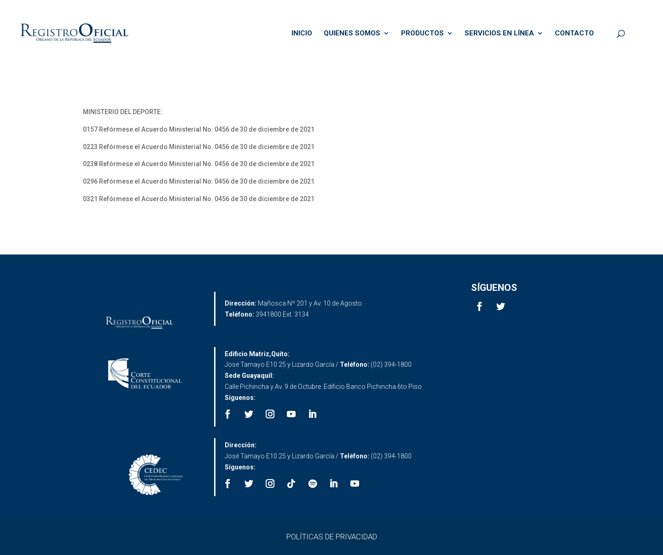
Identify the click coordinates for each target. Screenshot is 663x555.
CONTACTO (574, 33)
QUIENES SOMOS (352, 33)
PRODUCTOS (422, 33)
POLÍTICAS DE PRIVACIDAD (331, 536)
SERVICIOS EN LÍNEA (499, 33)
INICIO (301, 33)
